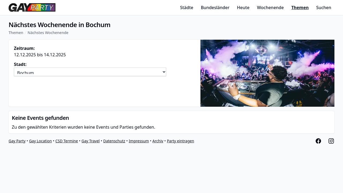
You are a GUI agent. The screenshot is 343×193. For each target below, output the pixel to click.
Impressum (139, 140)
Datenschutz (114, 140)
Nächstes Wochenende (48, 32)
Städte (186, 7)
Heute (243, 7)
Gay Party (17, 140)
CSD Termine (66, 140)
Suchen (323, 7)
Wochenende (270, 7)
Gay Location (40, 140)
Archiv (157, 140)
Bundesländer (215, 7)
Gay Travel (90, 140)
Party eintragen (180, 140)
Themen (300, 7)
